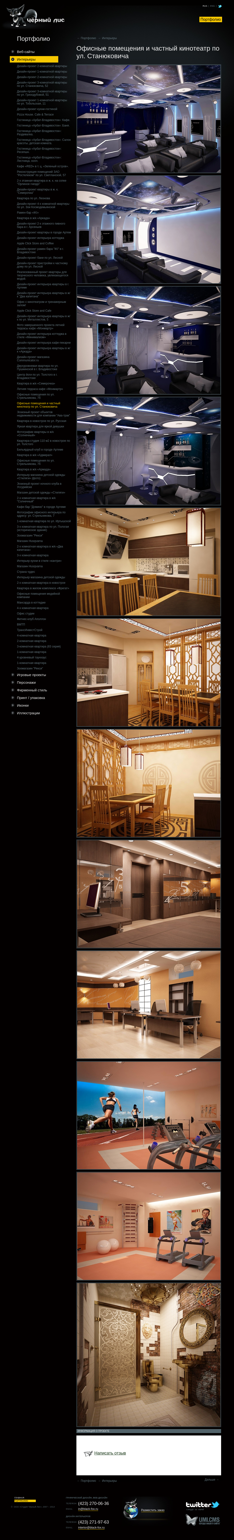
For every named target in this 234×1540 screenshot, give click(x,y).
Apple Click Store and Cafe (34, 310)
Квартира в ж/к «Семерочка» (36, 383)
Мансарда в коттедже (31, 602)
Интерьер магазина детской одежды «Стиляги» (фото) (41, 476)
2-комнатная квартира (31, 641)
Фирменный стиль (32, 690)
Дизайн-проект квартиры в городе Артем (44, 232)
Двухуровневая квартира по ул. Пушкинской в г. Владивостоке (37, 367)
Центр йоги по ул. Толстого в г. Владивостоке (37, 376)
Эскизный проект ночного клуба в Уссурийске (39, 485)
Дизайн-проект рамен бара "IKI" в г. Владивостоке (40, 250)
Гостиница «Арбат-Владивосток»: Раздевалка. (39, 132)
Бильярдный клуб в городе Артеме (40, 449)
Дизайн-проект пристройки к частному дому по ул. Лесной (42, 265)
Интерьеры (26, 59)
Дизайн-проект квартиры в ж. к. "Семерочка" (37, 191)
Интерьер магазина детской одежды (41, 577)
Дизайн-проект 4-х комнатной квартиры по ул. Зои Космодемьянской (43, 205)
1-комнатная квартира (31, 652)
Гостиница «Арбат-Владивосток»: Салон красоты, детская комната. (44, 141)
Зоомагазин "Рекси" (30, 535)
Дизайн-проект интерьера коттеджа (40, 238)
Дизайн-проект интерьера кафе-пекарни (44, 342)
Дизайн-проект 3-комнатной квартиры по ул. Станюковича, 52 (42, 84)
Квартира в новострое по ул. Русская (41, 421)
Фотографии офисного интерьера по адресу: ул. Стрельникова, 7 (41, 514)
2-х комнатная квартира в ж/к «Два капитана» (40, 548)
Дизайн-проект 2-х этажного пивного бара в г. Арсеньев (41, 225)
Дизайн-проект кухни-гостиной (37, 109)
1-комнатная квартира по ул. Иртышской (44, 521)
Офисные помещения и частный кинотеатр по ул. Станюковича (38, 405)
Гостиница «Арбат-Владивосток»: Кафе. (43, 120)
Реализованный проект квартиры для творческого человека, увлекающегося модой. (42, 275)
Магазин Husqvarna (30, 541)
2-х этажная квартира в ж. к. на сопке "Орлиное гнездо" (41, 182)
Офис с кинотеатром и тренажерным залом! (41, 303)
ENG (212, 6)
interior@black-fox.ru (91, 1527)
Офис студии (25, 613)
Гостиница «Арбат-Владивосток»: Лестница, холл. (39, 159)
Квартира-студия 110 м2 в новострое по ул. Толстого (43, 442)
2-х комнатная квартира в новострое (41, 582)
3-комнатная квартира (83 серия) (39, 646)
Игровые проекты (31, 675)
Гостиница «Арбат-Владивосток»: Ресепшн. (39, 150)
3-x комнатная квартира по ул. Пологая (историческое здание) (43, 528)
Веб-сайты (26, 52)
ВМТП (21, 624)
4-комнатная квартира (31, 635)
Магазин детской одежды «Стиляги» (41, 492)
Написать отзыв (110, 1453)
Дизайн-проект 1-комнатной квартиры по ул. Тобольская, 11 (42, 102)
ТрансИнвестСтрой (30, 630)
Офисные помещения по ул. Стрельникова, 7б (35, 396)
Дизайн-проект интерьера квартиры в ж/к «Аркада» (43, 350)
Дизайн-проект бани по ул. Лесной (40, 257)
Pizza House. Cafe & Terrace (35, 114)
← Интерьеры (107, 38)
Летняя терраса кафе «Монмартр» (40, 389)
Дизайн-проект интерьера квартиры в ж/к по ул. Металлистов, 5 (43, 318)
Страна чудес (26, 571)
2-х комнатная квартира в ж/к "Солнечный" (36, 499)
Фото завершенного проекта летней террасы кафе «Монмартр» (40, 326)
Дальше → (212, 1479)
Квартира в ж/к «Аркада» (33, 218)
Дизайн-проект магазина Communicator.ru (33, 358)
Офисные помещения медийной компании (38, 595)
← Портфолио (86, 38)
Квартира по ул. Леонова (33, 198)
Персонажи (26, 682)
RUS (205, 6)
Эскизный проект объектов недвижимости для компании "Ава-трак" (43, 413)
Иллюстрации (28, 713)
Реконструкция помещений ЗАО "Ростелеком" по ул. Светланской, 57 (41, 173)
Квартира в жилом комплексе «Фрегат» (43, 588)
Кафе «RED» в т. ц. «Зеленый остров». (43, 166)
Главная (19, 1498)
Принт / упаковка (31, 698)
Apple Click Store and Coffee (35, 243)
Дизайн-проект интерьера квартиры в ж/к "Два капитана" (43, 294)
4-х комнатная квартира (32, 608)
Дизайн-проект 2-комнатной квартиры (42, 66)
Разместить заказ (153, 1510)
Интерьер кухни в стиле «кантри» (39, 560)
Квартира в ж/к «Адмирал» (35, 455)
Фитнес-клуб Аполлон (31, 619)
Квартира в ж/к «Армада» (34, 469)
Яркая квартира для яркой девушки (40, 426)
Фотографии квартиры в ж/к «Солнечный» (35, 433)
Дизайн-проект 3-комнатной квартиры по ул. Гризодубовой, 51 (42, 93)
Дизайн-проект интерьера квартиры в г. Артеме (43, 286)
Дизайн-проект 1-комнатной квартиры (42, 71)
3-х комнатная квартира (32, 555)
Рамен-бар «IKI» (28, 212)
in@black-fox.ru (88, 1509)
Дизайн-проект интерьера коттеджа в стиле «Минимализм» (41, 335)
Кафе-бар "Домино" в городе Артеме (41, 507)
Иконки (23, 705)
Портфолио (211, 19)
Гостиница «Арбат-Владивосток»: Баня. (43, 125)
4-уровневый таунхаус (31, 657)
